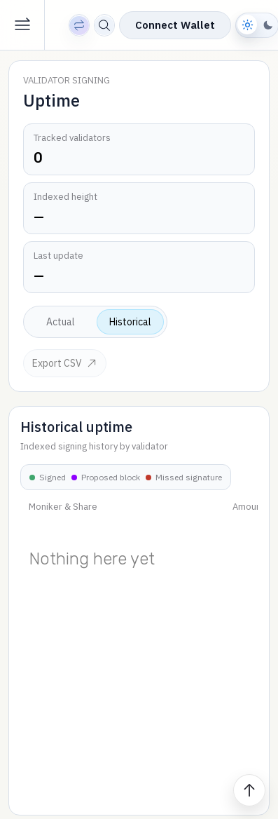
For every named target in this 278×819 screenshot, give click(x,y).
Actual (60, 322)
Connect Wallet (175, 25)
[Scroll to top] (249, 790)
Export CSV (64, 363)
